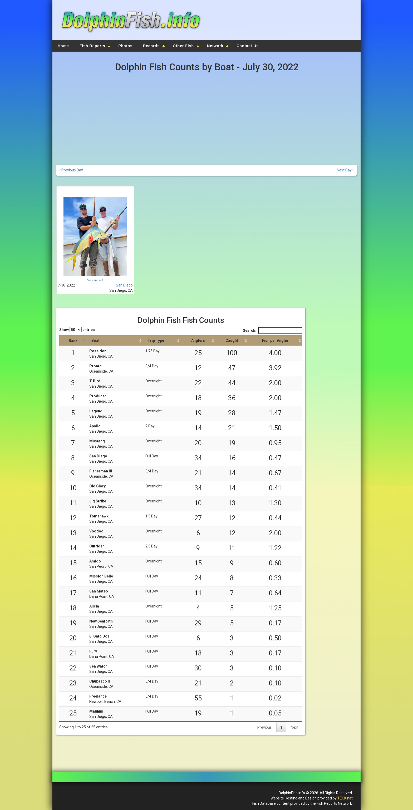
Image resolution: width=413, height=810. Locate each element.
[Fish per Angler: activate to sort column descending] (275, 340)
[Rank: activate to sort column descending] (73, 340)
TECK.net (345, 798)
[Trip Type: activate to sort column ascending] (162, 340)
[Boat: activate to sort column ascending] (115, 340)
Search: (272, 330)
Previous (264, 727)
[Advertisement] (281, 22)
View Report (95, 280)
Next (294, 727)
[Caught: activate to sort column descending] (231, 340)
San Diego (124, 285)
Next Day (345, 170)
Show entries (77, 329)
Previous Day (71, 170)
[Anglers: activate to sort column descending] (198, 340)
